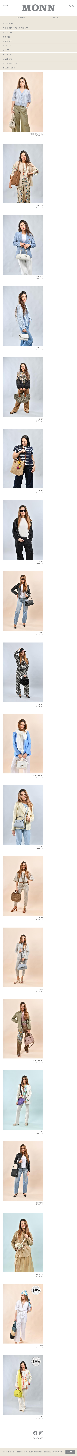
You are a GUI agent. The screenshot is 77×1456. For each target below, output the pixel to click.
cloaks (7, 55)
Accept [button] (70, 1452)
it (4, 6)
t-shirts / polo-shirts (15, 28)
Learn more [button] (57, 1452)
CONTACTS (38, 1438)
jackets (7, 59)
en (6, 6)
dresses (7, 41)
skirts (7, 37)
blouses (7, 33)
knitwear (8, 24)
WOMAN (21, 18)
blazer (7, 46)
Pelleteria (9, 68)
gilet (6, 50)
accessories (10, 63)
